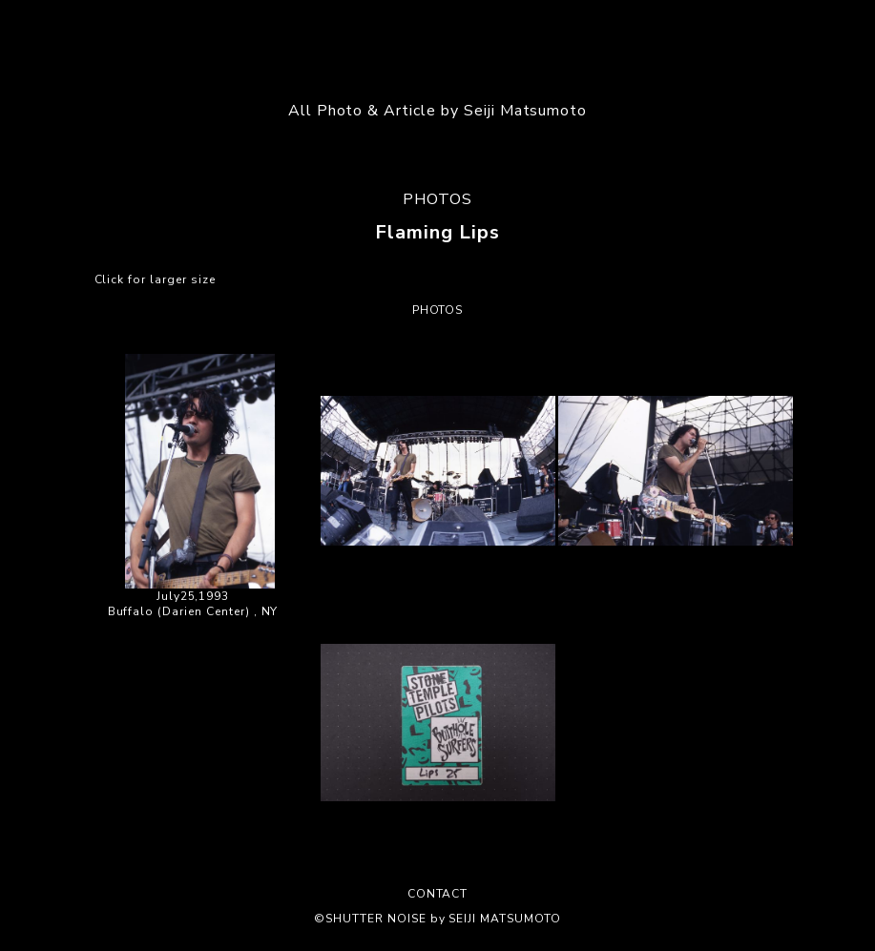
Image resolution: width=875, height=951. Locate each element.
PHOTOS (437, 199)
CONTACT (438, 893)
